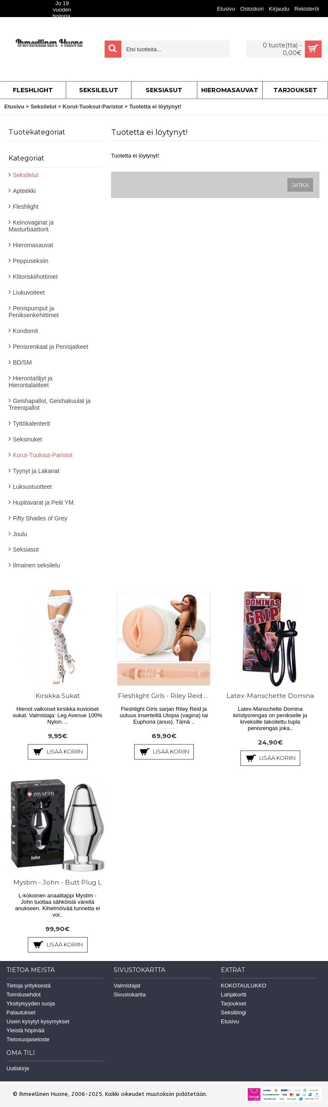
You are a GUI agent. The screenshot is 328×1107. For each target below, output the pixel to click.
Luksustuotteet (32, 486)
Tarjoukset (233, 1003)
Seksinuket (27, 439)
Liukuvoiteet (29, 292)
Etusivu (14, 106)
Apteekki (24, 190)
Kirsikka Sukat (57, 696)
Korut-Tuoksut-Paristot (93, 106)
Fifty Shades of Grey (40, 518)
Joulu (20, 534)
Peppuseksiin (30, 260)
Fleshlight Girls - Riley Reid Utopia (165, 696)
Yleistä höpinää (25, 1030)
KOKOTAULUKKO (243, 985)
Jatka (300, 184)
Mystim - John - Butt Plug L (57, 882)
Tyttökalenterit (31, 423)
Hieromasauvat (33, 245)
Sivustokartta (130, 994)
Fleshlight (25, 206)
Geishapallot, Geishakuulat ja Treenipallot (50, 404)
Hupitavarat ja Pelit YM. (44, 502)
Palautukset (20, 1012)
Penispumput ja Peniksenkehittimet (34, 311)
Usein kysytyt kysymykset (37, 1021)
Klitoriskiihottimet (35, 276)
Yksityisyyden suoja (30, 1003)
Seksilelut (43, 106)
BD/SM (22, 362)
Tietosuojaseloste (28, 1039)
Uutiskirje (17, 1068)
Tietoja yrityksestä (28, 985)
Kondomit (25, 330)
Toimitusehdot (23, 994)
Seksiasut (26, 549)
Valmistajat (127, 985)
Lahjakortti (233, 994)
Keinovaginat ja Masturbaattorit (31, 226)
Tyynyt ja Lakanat (36, 470)
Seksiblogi (233, 1012)
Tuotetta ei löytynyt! (155, 106)
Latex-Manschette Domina (270, 696)
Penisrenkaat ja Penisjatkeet (50, 346)
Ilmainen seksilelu (36, 565)
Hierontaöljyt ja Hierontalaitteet (31, 381)
